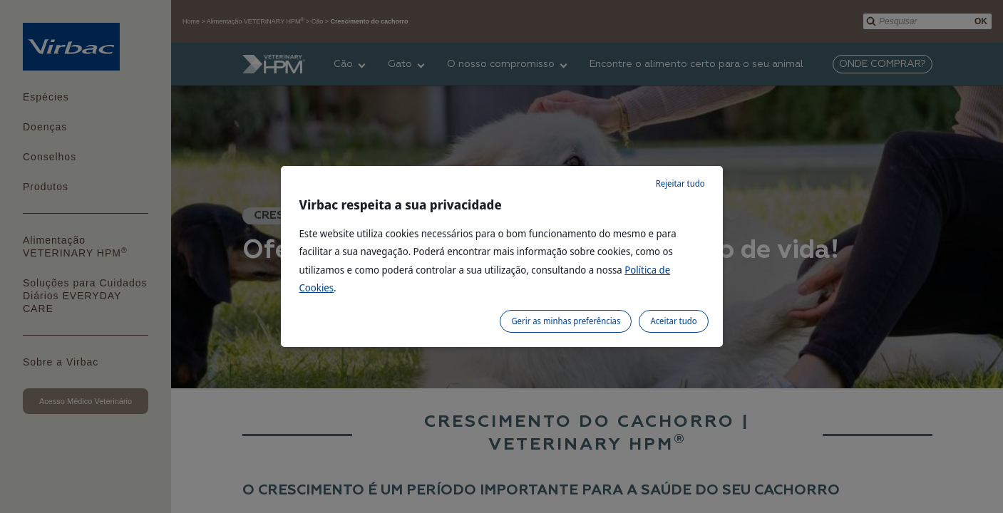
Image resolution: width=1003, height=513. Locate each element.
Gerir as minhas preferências (565, 321)
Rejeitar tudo (680, 183)
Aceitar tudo (673, 321)
